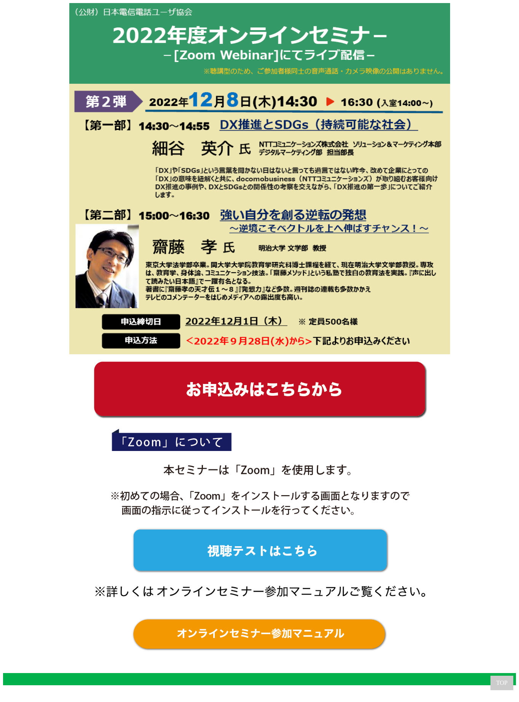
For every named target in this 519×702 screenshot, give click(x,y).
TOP (502, 683)
